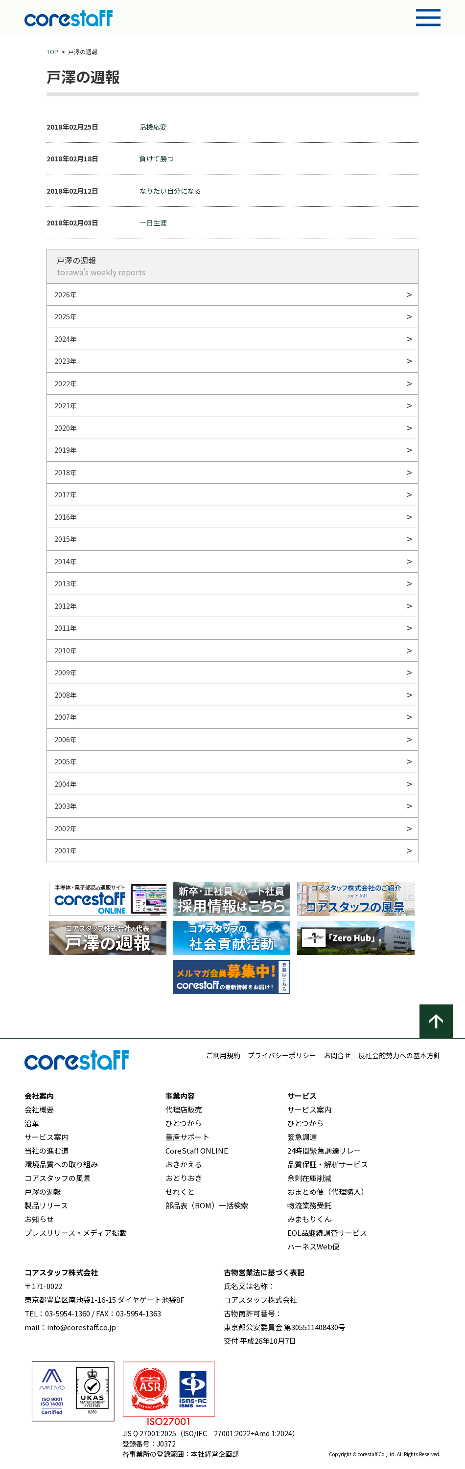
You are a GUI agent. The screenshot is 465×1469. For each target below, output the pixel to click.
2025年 (65, 316)
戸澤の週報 (42, 1191)
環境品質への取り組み (61, 1164)
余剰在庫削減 (309, 1178)
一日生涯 (153, 222)
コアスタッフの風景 (57, 1178)
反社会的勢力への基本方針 (399, 1055)
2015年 (65, 539)
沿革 (31, 1123)
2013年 (65, 583)
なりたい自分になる (170, 191)
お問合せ (337, 1055)
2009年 (65, 672)
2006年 (65, 739)
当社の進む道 (46, 1150)
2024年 (65, 339)
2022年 (65, 383)
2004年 (65, 784)
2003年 (65, 806)
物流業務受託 (309, 1205)
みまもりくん (309, 1219)
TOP (52, 51)
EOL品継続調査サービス (327, 1232)
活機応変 (153, 127)
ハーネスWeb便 (313, 1246)
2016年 (65, 517)
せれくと (180, 1191)
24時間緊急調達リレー (324, 1150)
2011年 (65, 628)
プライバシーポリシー (282, 1055)
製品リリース (46, 1205)
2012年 (65, 606)
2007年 (65, 717)
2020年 (65, 428)
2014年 (65, 561)
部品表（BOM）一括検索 (206, 1205)
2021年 (65, 405)
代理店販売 (183, 1109)
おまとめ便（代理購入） (327, 1191)
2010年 (65, 650)
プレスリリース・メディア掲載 (75, 1232)
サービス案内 (46, 1137)
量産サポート (187, 1137)
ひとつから (183, 1123)
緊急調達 (302, 1137)
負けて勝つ (157, 158)
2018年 (65, 472)
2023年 (65, 361)
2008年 (65, 695)
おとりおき (183, 1178)
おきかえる (183, 1164)
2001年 (65, 850)
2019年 (65, 450)
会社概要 (39, 1109)
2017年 (65, 494)
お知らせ (39, 1219)
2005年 (65, 761)
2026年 (65, 294)
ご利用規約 (223, 1055)
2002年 (65, 828)
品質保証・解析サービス (327, 1164)
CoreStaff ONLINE (196, 1150)
